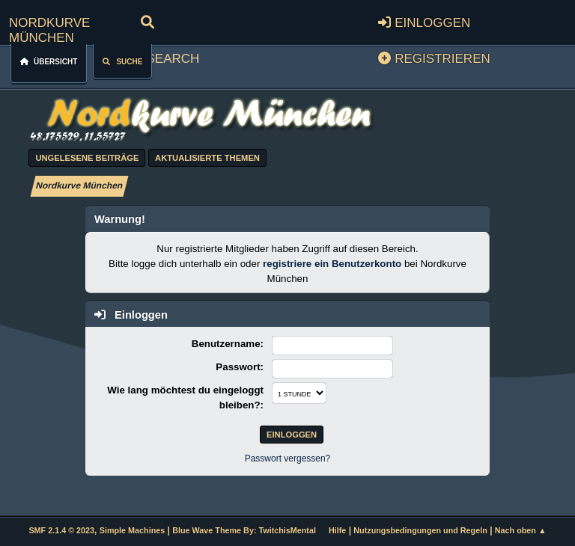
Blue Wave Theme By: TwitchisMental (244, 530)
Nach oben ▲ (521, 530)
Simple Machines (132, 530)
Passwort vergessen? (288, 458)
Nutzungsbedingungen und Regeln (420, 530)
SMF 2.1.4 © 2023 (61, 530)
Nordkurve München (49, 28)
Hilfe (337, 530)
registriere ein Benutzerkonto (332, 263)
